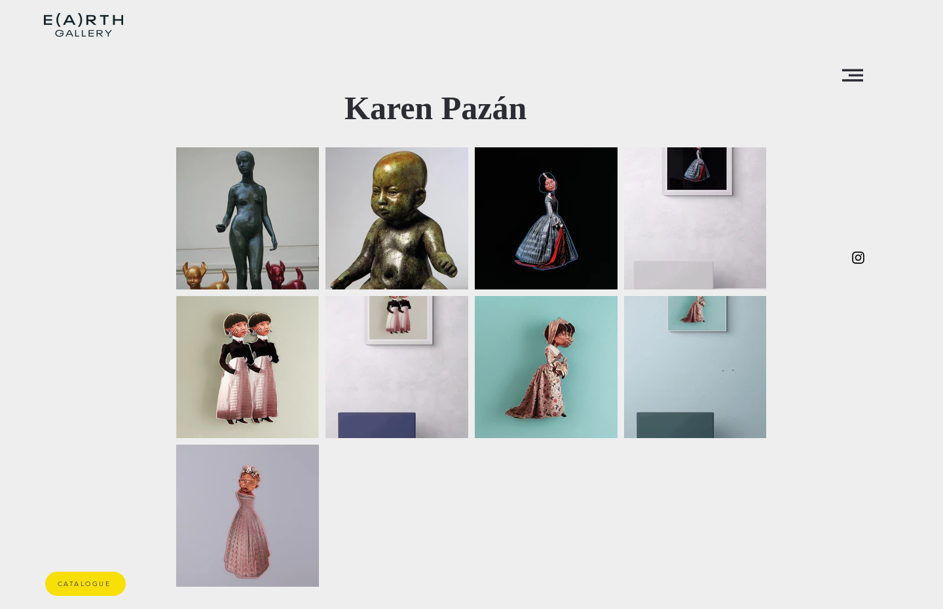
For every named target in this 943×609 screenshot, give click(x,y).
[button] (852, 75)
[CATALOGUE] (85, 584)
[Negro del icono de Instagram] (858, 257)
